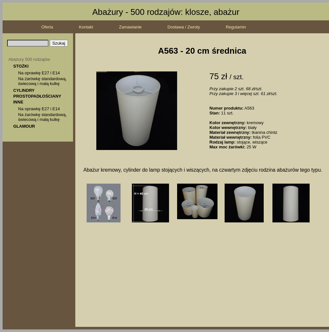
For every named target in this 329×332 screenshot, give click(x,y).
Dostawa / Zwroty (183, 27)
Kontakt (86, 27)
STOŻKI (20, 66)
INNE (18, 102)
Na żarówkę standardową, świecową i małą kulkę (42, 81)
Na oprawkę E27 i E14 (39, 72)
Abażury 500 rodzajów (29, 59)
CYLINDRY (24, 90)
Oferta (47, 27)
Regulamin (236, 27)
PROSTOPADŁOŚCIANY (37, 96)
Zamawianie (130, 27)
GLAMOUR (24, 126)
